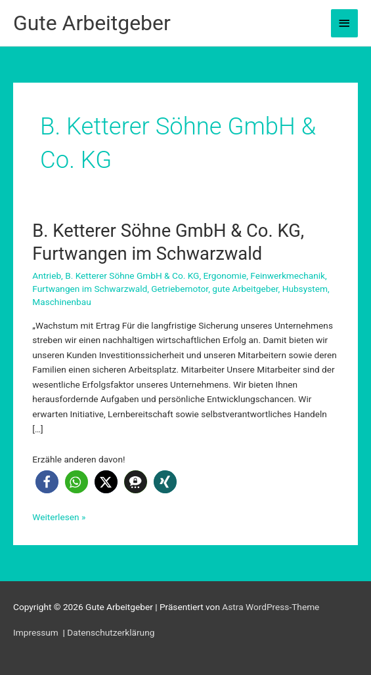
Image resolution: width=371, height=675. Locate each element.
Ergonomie (224, 275)
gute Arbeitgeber (245, 288)
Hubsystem (305, 288)
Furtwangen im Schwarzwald (89, 288)
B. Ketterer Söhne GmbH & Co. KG (132, 275)
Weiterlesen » (58, 517)
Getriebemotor (179, 288)
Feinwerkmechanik (287, 275)
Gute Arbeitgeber (92, 22)
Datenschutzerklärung (110, 632)
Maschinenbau (61, 302)
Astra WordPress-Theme (270, 607)
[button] (46, 481)
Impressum (36, 632)
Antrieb (46, 275)
